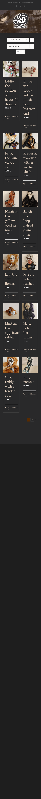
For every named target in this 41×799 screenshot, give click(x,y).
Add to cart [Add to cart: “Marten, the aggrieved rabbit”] (8, 350)
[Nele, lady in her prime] (30, 311)
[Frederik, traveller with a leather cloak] (30, 141)
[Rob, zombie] (30, 365)
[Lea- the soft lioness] (11, 262)
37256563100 (16, 2)
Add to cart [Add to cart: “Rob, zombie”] (27, 395)
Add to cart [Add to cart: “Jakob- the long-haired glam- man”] (27, 248)
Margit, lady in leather (28, 279)
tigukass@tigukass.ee (27, 2)
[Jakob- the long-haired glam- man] (30, 199)
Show (14, 46)
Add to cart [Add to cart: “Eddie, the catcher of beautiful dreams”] (8, 117)
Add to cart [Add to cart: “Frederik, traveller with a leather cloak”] (27, 185)
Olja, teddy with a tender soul (10, 386)
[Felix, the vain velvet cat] (11, 141)
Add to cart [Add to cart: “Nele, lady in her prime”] (27, 350)
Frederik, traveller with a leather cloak (30, 162)
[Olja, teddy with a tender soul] (11, 365)
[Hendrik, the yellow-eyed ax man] (11, 199)
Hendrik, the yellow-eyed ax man (11, 220)
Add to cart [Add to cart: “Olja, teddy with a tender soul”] (8, 409)
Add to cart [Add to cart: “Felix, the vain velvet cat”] (8, 180)
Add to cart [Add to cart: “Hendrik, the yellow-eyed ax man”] (8, 243)
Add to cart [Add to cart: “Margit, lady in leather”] (27, 297)
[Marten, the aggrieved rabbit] (11, 311)
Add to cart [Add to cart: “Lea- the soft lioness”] (8, 297)
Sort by (15, 40)
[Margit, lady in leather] (30, 262)
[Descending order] (32, 40)
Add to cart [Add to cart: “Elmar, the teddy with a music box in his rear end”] (27, 126)
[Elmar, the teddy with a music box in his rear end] (30, 69)
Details (16, 116)
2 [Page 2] (32, 420)
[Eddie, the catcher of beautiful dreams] (11, 69)
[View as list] (22, 52)
